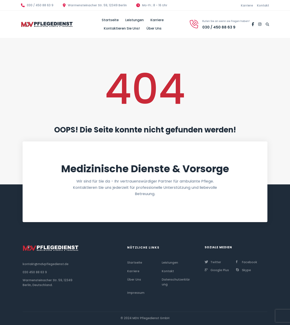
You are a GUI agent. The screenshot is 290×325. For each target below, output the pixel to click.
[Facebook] (253, 24)
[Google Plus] (217, 270)
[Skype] (243, 270)
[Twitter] (213, 262)
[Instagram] (260, 24)
